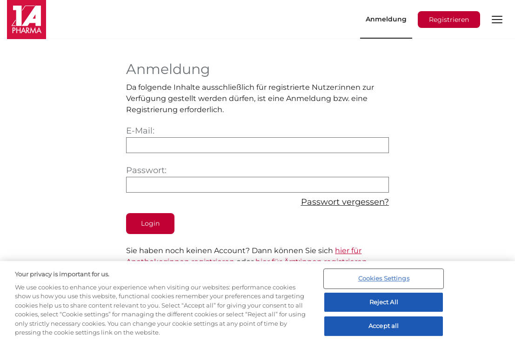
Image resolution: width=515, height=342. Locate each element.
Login (150, 223)
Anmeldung (386, 19)
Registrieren (449, 19)
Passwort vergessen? (345, 202)
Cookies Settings (383, 278)
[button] (497, 19)
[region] (257, 301)
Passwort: (257, 179)
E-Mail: (257, 139)
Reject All (383, 302)
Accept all (383, 325)
